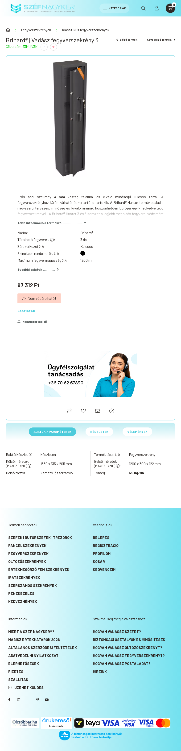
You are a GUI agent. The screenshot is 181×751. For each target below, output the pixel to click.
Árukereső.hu (56, 726)
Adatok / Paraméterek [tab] (52, 432)
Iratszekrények (24, 577)
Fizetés (15, 671)
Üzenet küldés (29, 687)
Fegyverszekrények (36, 30)
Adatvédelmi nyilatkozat (33, 655)
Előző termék (127, 39)
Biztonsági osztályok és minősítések (129, 639)
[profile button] (156, 8)
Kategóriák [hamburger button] (114, 8)
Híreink (100, 671)
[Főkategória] (8, 30)
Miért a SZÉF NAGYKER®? (31, 631)
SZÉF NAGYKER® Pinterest (37, 699)
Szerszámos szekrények (32, 585)
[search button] (143, 8)
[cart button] (170, 8)
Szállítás (18, 679)
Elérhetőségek (23, 663)
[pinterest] (53, 47)
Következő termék (161, 39)
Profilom (102, 553)
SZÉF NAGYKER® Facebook (9, 699)
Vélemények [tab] (137, 432)
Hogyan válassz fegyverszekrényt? (129, 655)
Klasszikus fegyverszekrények (85, 30)
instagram (18, 699)
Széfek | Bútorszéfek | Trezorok (40, 537)
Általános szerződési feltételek (42, 647)
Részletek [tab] (99, 432)
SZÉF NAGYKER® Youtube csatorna (47, 699)
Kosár (99, 561)
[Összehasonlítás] (69, 410)
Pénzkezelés (21, 593)
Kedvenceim (104, 569)
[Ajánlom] (97, 410)
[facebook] (44, 47)
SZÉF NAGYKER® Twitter (28, 699)
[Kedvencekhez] (83, 410)
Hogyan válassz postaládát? (121, 663)
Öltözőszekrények (27, 561)
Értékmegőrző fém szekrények (38, 569)
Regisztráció (106, 545)
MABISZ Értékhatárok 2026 (34, 639)
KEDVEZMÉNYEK (22, 601)
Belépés (101, 537)
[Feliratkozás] (32, 321)
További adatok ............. (38, 269)
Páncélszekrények (27, 545)
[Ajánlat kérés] (111, 410)
